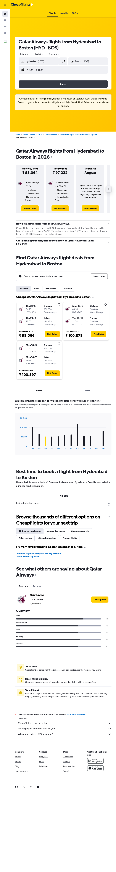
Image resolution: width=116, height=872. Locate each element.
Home (17, 135)
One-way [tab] (67, 288)
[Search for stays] (5, 20)
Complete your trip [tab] (80, 531)
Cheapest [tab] (23, 288)
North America (29, 135)
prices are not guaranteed (76, 714)
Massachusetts (51, 135)
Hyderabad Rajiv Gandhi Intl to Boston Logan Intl (78, 135)
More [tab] (87, 390)
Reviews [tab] (37, 586)
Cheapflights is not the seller (64, 723)
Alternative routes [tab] (56, 531)
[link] (30, 208)
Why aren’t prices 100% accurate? (64, 734)
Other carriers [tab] (25, 538)
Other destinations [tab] (47, 538)
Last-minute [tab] (50, 288)
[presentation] (52, 157)
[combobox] (54, 54)
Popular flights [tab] (70, 538)
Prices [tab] (39, 390)
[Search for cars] (5, 27)
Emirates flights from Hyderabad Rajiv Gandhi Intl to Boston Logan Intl (39, 555)
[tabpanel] (63, 430)
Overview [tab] (23, 586)
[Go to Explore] (5, 33)
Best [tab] (36, 288)
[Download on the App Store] (95, 768)
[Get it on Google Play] (95, 761)
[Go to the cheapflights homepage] (22, 4)
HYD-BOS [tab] (63, 496)
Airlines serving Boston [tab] (30, 531)
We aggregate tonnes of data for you (64, 728)
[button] (5, 4)
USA (40, 135)
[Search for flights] (5, 14)
